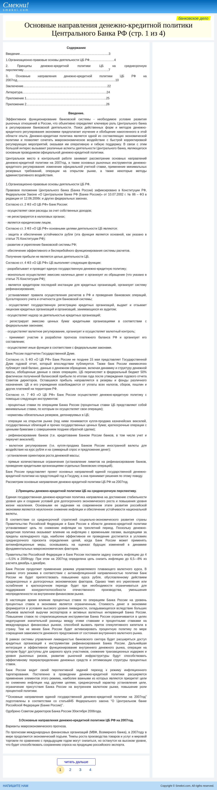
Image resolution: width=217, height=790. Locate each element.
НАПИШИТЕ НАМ (15, 785)
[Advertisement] (183, 68)
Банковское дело (193, 18)
